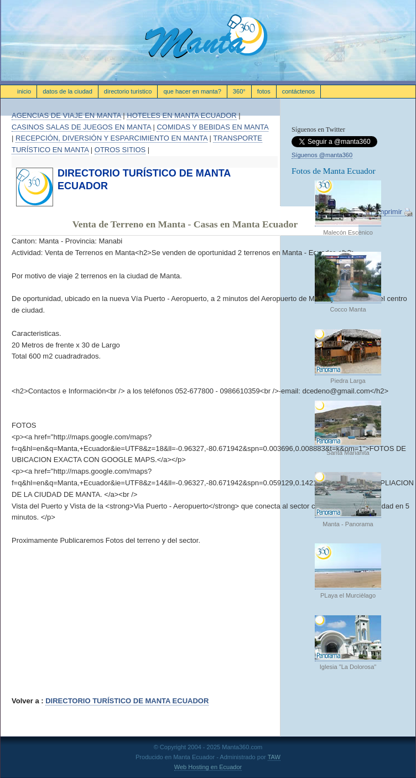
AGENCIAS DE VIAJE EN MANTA (66, 115)
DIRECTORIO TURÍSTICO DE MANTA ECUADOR (127, 701)
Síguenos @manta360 (322, 155)
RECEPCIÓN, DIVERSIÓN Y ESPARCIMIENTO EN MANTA (111, 138)
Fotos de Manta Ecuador (334, 170)
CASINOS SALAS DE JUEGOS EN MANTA (81, 127)
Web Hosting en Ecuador (208, 767)
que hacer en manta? (192, 91)
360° (239, 91)
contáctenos (298, 91)
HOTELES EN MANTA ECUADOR (181, 115)
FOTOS (264, 91)
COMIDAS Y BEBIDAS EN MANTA (212, 127)
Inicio (24, 91)
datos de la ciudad (67, 91)
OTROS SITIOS (120, 150)
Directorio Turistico (128, 91)
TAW (274, 757)
